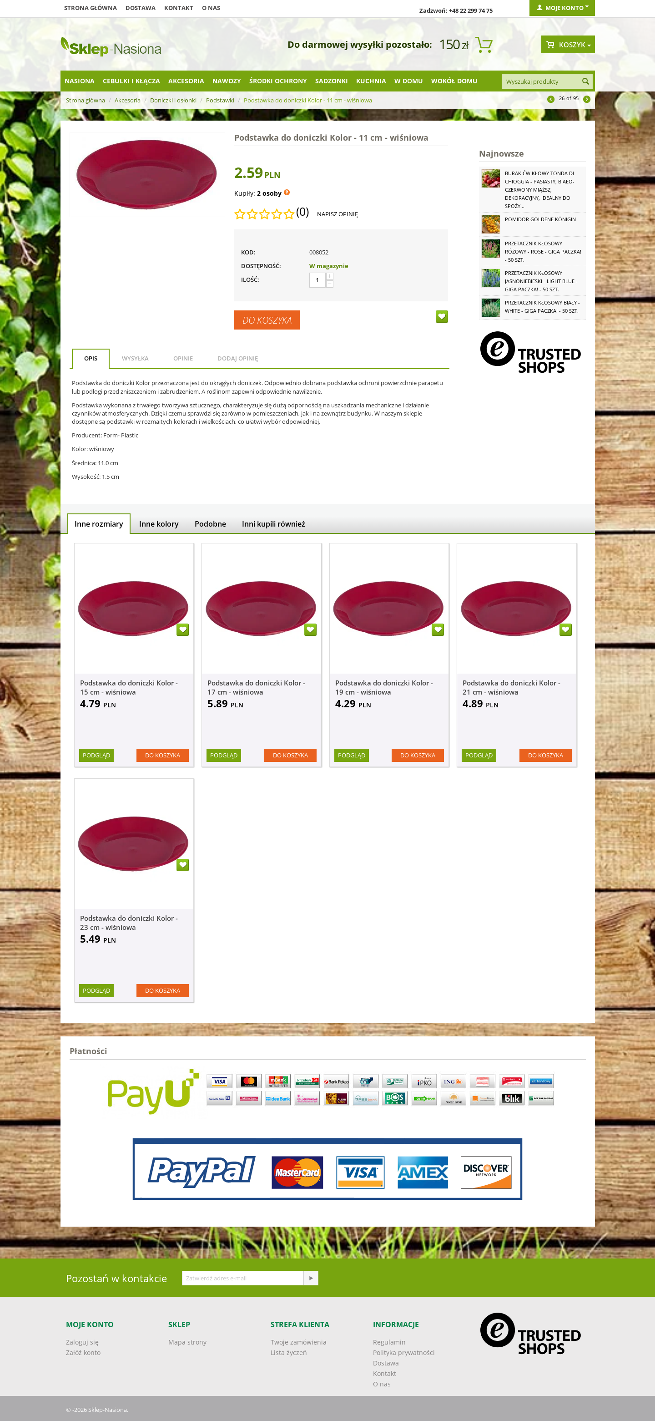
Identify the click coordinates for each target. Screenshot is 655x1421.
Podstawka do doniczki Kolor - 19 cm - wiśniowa (384, 687)
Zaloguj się (82, 1342)
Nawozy (226, 80)
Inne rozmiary (99, 524)
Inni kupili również (273, 524)
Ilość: (250, 279)
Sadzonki (331, 80)
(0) (302, 211)
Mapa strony (187, 1342)
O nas (211, 8)
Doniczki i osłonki (173, 100)
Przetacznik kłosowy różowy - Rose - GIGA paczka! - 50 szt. (543, 251)
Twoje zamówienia (299, 1342)
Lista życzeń (289, 1352)
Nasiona (80, 80)
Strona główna (90, 8)
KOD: (248, 252)
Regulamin (389, 1342)
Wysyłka (135, 358)
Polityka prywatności (404, 1352)
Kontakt (178, 8)
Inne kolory (159, 524)
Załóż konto (83, 1352)
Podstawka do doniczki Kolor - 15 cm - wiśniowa (129, 687)
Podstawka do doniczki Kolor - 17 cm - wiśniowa (256, 687)
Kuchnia (371, 80)
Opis (90, 358)
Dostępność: (261, 266)
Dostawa (141, 8)
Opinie (183, 358)
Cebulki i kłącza (131, 80)
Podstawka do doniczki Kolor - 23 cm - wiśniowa (129, 923)
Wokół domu (454, 80)
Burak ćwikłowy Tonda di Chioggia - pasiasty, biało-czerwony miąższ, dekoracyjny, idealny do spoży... (539, 189)
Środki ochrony (278, 80)
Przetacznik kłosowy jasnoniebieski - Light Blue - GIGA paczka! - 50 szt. (541, 281)
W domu (408, 80)
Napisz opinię (337, 214)
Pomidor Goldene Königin (540, 219)
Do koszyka (267, 320)
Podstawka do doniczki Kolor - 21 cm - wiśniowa (511, 687)
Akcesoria (186, 80)
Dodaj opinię (237, 358)
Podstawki (220, 100)
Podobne (210, 524)
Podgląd (96, 755)
